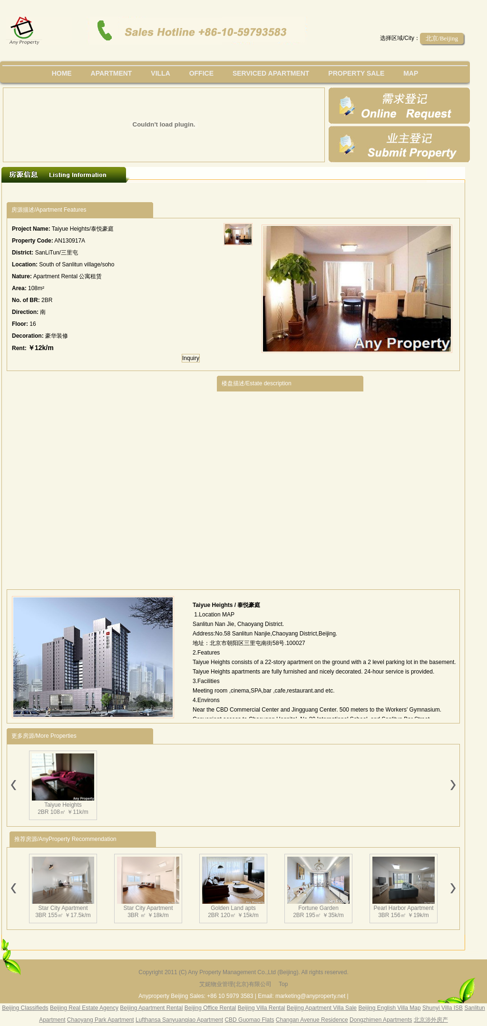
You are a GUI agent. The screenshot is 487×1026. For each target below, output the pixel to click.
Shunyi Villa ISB (442, 1008)
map (410, 73)
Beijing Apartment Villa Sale (322, 1008)
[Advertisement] (107, 480)
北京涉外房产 (431, 1019)
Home (62, 73)
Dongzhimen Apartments (381, 1019)
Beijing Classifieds (25, 1008)
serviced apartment (271, 73)
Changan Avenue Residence (312, 1019)
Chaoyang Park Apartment (100, 1019)
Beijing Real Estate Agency (84, 1008)
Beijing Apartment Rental (151, 1008)
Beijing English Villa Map (389, 1008)
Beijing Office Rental (210, 1008)
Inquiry (190, 358)
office (201, 73)
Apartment (111, 73)
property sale (356, 73)
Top (283, 984)
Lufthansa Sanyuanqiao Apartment (179, 1019)
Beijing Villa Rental (261, 1008)
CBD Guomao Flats (249, 1019)
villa (160, 73)
